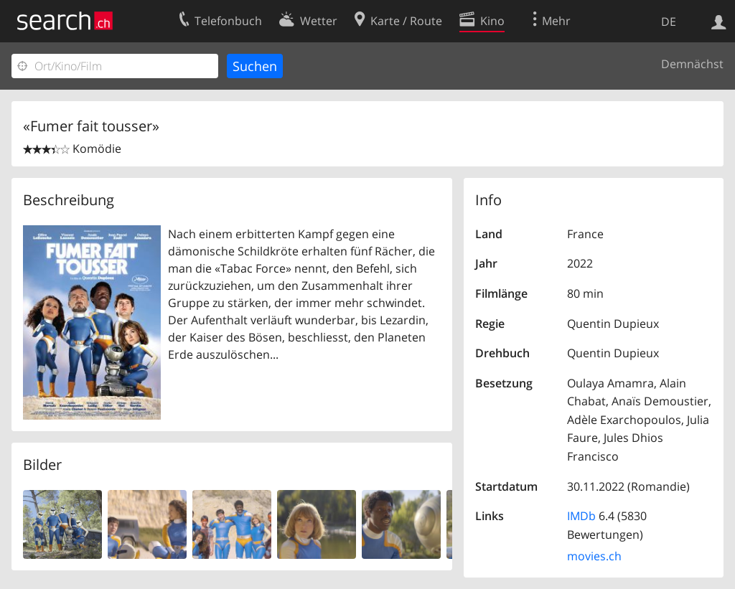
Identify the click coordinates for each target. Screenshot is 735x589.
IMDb (581, 516)
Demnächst (692, 64)
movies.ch (594, 556)
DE (668, 21)
